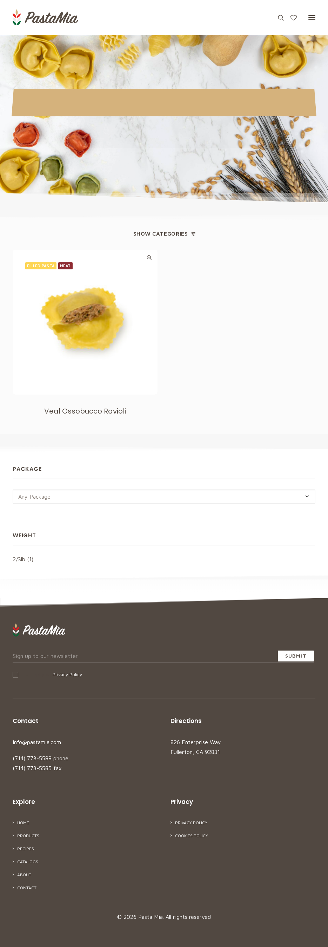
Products (28, 835)
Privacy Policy (67, 674)
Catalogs (27, 861)
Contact (26, 887)
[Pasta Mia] (45, 17)
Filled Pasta (41, 265)
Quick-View (149, 257)
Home (23, 822)
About (24, 874)
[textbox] (164, 496)
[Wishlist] (290, 17)
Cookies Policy (191, 835)
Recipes (25, 848)
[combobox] (164, 497)
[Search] (278, 17)
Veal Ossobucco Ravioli (85, 411)
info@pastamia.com (37, 742)
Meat (65, 265)
